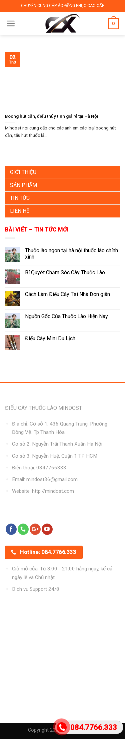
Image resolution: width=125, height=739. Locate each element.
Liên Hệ (19, 211)
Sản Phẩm (23, 185)
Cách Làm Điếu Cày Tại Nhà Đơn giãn (67, 294)
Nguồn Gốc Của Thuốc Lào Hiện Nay (66, 316)
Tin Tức (20, 198)
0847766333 (51, 468)
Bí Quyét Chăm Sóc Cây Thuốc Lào (65, 272)
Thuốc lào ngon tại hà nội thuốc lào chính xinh (71, 253)
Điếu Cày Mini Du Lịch (50, 338)
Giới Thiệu (23, 172)
